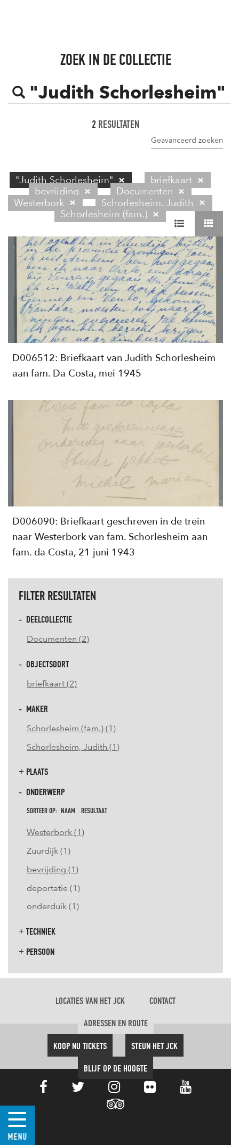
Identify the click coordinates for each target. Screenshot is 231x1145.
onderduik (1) (53, 906)
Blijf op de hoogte (115, 1069)
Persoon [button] (36, 952)
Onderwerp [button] (42, 792)
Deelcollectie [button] (45, 620)
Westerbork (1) (55, 832)
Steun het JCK (154, 1046)
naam (68, 811)
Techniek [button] (37, 932)
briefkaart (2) (52, 683)
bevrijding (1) (52, 869)
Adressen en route (116, 1023)
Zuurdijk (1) (48, 851)
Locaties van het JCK (90, 1001)
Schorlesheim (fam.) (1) (71, 728)
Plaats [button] (33, 772)
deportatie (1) (53, 888)
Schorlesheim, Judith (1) (73, 747)
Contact (162, 1001)
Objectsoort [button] (44, 664)
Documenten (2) (58, 639)
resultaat (94, 811)
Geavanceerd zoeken (187, 140)
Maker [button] (33, 709)
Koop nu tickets (80, 1046)
